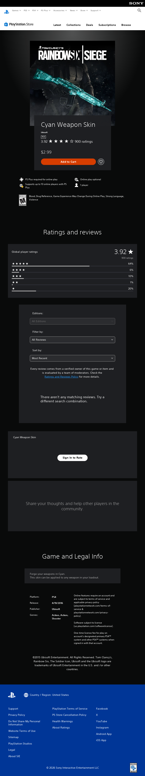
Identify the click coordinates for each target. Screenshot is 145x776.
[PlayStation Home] (6, 10)
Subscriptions (107, 21)
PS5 (25, 10)
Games (15, 10)
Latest (57, 21)
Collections (73, 21)
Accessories (58, 10)
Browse (126, 21)
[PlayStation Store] (19, 21)
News (72, 10)
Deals (89, 21)
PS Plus (44, 10)
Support (94, 10)
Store (82, 10)
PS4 (34, 10)
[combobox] (72, 317)
